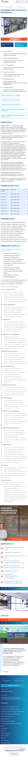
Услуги (2, 726)
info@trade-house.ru (19, 2)
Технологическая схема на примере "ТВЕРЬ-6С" (13, 110)
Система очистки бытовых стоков (10, 706)
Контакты (3, 731)
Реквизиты (4, 703)
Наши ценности (5, 733)
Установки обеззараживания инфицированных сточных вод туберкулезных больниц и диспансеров (14, 651)
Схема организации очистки (10, 104)
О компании (4, 728)
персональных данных (22, 535)
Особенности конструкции (10, 100)
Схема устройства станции (10, 95)
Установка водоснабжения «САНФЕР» (11, 723)
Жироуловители (5, 719)
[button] (2, 588)
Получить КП (14, 39)
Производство (5, 735)
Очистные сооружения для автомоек (11, 714)
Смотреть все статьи (14, 619)
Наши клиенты (5, 740)
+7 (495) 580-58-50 (6, 681)
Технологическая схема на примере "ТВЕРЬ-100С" (13, 116)
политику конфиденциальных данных (15, 749)
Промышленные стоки (7, 716)
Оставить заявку (17, 539)
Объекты (3, 738)
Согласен (14, 754)
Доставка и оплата (6, 743)
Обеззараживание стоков (8, 721)
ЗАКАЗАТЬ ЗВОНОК (14, 685)
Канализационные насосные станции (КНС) (12, 711)
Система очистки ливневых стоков (10, 709)
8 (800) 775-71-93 (20, 1)
